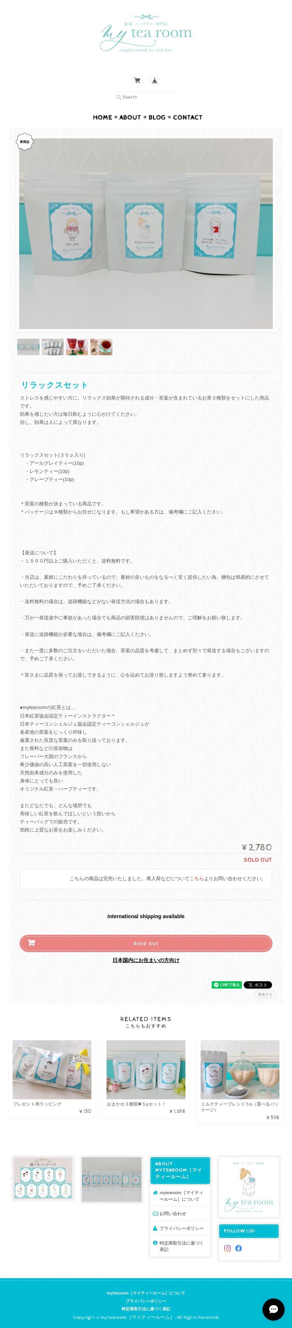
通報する (265, 994)
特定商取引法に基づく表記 (182, 1246)
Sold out (146, 943)
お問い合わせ (173, 1213)
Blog (157, 117)
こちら (197, 879)
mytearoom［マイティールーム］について (181, 1195)
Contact (188, 117)
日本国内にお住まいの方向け (146, 960)
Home (102, 117)
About (130, 117)
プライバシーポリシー (182, 1228)
